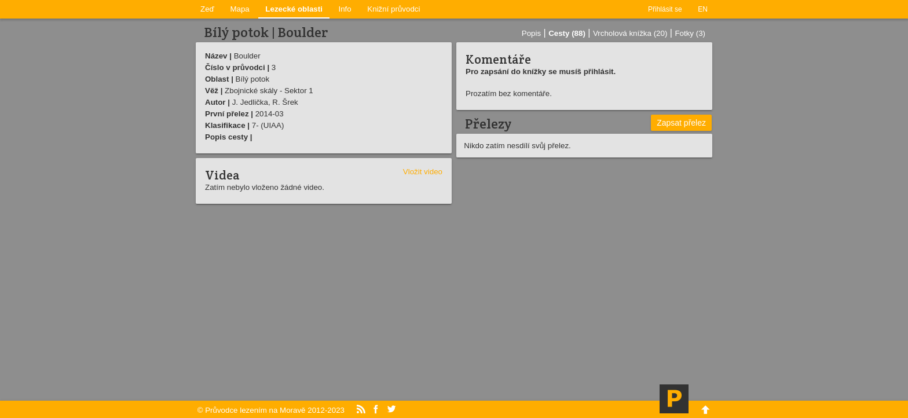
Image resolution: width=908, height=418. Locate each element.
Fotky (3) (690, 33)
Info (345, 9)
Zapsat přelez (681, 122)
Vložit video (422, 171)
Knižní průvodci (393, 9)
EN (703, 9)
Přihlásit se (665, 9)
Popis (531, 33)
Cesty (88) (566, 33)
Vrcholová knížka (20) (630, 33)
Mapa (239, 9)
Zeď (207, 9)
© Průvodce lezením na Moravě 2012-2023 (271, 410)
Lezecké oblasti (294, 9)
